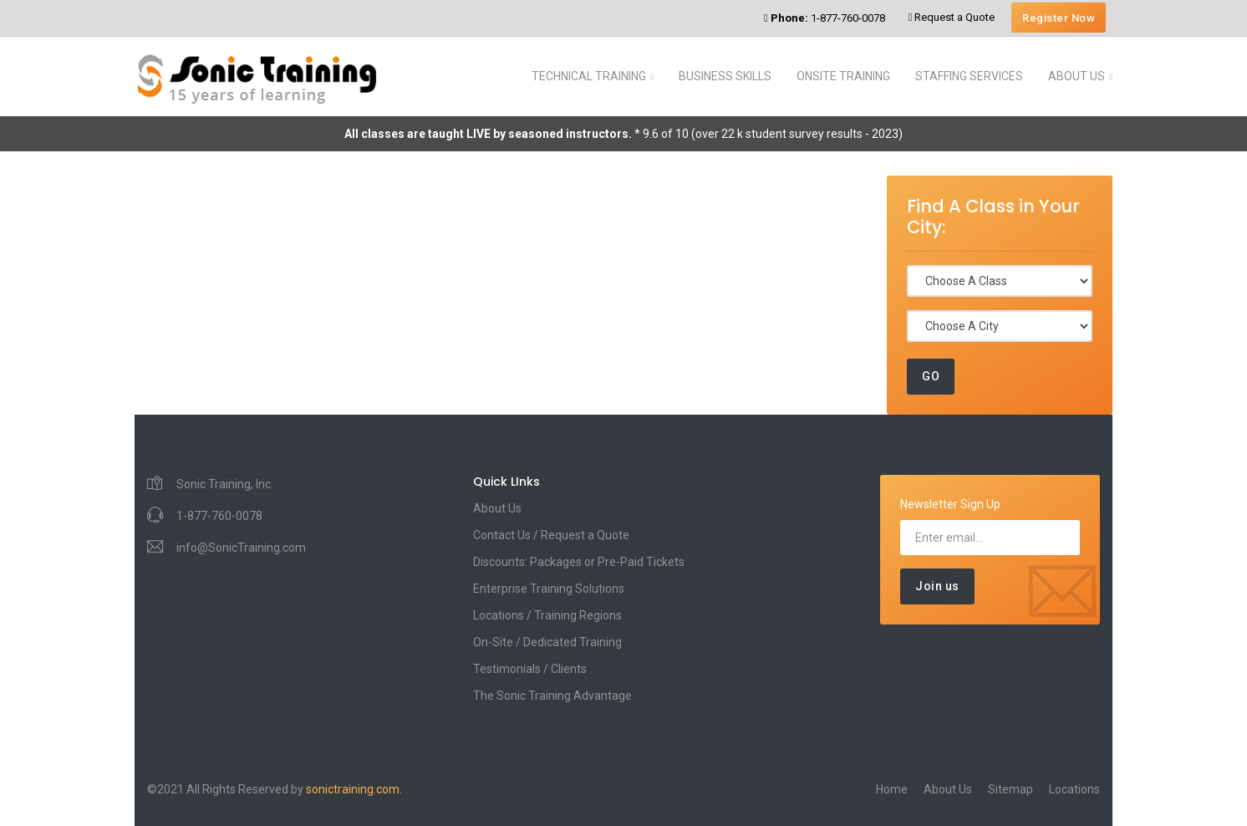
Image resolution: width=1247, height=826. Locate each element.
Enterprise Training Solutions (548, 588)
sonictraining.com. (354, 789)
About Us (497, 508)
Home (892, 789)
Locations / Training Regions (547, 615)
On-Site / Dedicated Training (547, 642)
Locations (1074, 789)
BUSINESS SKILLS (725, 76)
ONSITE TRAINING (843, 76)
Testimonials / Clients (530, 669)
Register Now (1058, 18)
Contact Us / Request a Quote (551, 535)
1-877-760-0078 (824, 18)
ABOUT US (1076, 76)
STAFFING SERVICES (969, 76)
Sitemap (1010, 789)
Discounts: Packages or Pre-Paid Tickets (579, 562)
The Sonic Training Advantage (552, 695)
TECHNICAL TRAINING (589, 76)
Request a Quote (952, 17)
